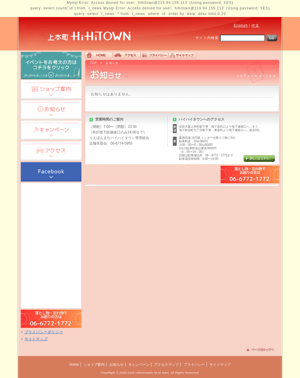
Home (74, 364)
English (241, 25)
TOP (93, 63)
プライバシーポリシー (44, 332)
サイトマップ (36, 339)
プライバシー (194, 364)
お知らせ (112, 63)
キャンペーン (138, 364)
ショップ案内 (94, 364)
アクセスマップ (166, 364)
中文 (255, 25)
